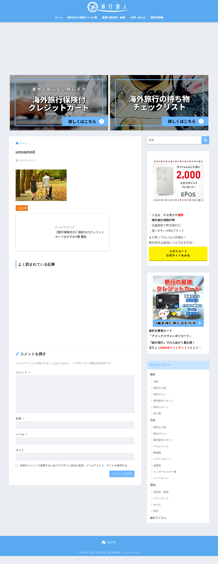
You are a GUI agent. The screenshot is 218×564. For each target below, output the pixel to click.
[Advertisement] (109, 47)
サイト (20, 460)
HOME (109, 544)
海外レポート (161, 407)
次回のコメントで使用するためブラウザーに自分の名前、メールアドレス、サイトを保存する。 (74, 475)
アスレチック (161, 447)
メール (22, 444)
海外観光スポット (163, 401)
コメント (23, 382)
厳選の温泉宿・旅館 (113, 17)
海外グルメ (159, 394)
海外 (153, 375)
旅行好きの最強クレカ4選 (82, 17)
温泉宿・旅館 (161, 493)
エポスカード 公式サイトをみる (178, 253)
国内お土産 (159, 428)
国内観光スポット (163, 440)
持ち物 (157, 414)
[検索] (205, 140)
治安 (155, 382)
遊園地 (157, 466)
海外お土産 (159, 388)
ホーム (58, 17)
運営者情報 (157, 17)
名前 (20, 428)
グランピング (161, 499)
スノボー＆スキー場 (164, 472)
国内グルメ (159, 434)
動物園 (157, 453)
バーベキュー (161, 479)
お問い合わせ (137, 17)
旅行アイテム (158, 519)
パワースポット (162, 459)
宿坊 (155, 512)
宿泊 (153, 486)
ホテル (157, 505)
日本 (153, 421)
